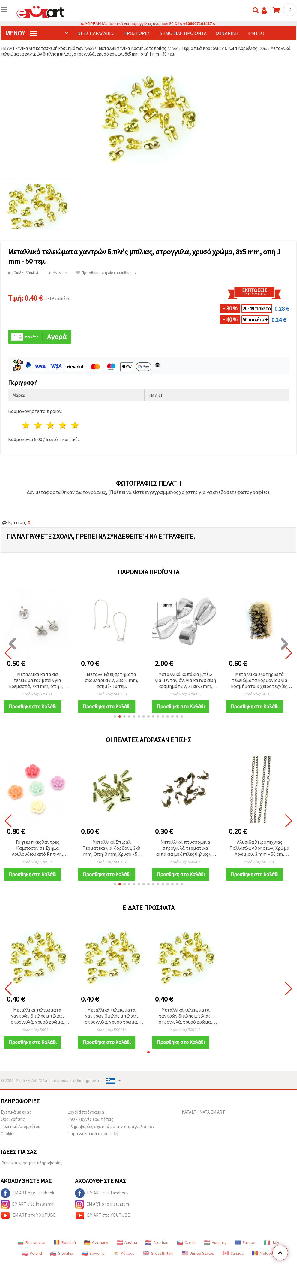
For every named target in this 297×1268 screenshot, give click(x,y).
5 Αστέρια (75, 425)
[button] (115, 716)
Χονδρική (227, 33)
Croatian (157, 1242)
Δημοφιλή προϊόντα (183, 33)
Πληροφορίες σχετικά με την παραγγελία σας (111, 1126)
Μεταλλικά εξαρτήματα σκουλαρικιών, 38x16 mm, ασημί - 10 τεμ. (111, 680)
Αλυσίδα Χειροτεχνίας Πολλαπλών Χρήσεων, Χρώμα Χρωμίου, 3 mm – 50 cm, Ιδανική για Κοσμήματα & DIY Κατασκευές (259, 848)
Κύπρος (124, 1253)
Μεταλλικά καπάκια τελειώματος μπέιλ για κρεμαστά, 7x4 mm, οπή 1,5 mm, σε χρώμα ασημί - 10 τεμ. (37, 680)
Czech (186, 1242)
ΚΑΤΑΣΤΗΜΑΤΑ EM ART (203, 1112)
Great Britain (158, 1253)
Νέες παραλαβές (96, 33)
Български (31, 1242)
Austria (127, 1242)
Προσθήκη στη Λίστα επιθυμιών (106, 273)
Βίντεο (256, 33)
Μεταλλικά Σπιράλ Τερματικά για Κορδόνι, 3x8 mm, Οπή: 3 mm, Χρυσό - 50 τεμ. (111, 848)
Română (65, 1242)
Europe (245, 1242)
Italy (271, 1242)
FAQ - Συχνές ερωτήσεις (90, 1119)
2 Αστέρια (38, 425)
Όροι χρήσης (13, 1119)
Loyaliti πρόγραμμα (86, 1112)
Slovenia (93, 1253)
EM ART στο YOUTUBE (28, 1215)
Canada (233, 1253)
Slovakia (61, 1253)
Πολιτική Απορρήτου (20, 1126)
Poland (32, 1253)
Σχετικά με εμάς (16, 1112)
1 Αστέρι (26, 425)
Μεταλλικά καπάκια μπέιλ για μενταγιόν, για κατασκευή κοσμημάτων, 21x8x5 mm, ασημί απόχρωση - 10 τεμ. (185, 680)
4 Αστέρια (63, 425)
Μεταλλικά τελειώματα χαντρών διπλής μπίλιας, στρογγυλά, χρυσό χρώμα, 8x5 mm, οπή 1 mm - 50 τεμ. (37, 1016)
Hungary (215, 1242)
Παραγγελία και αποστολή (93, 1133)
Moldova (263, 1253)
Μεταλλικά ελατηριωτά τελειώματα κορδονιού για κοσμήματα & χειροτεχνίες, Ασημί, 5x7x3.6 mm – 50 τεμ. (259, 680)
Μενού (21, 33)
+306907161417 (197, 23)
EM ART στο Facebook (27, 1193)
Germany (96, 1242)
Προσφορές (137, 33)
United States (198, 1253)
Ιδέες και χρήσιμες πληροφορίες (31, 1163)
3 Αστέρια (51, 425)
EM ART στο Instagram (28, 1204)
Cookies (8, 1133)
